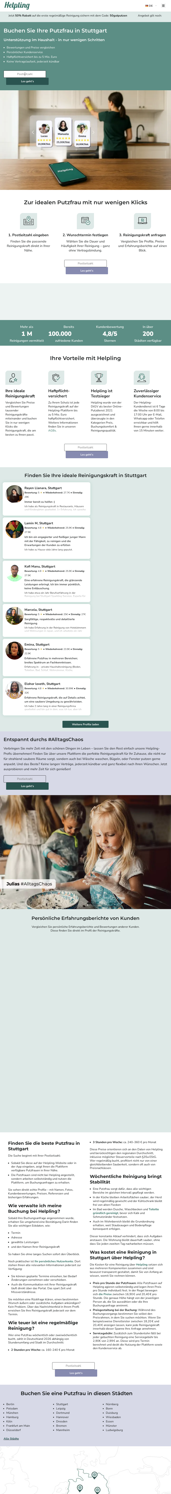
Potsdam (12, 1272)
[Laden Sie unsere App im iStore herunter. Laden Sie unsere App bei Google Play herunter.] (67, 1477)
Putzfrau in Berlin (66, 1433)
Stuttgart (62, 1268)
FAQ (7, 1462)
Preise (8, 1442)
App (7, 1445)
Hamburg (12, 1281)
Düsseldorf (13, 1293)
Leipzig (60, 1272)
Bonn (109, 1272)
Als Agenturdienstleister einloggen (128, 1433)
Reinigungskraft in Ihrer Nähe (72, 1462)
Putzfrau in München (68, 1439)
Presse (8, 1433)
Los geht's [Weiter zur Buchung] (69, 74)
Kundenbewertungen (15, 1436)
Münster (111, 1289)
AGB (7, 1452)
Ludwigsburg (114, 1293)
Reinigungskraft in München (72, 1455)
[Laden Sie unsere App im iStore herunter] (48, 1477)
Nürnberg (112, 1268)
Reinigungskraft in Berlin (70, 1452)
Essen (110, 1285)
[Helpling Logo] (17, 5)
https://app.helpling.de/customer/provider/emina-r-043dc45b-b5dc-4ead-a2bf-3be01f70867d (58, 596)
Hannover (62, 1281)
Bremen (61, 1289)
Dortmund (62, 1276)
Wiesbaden (113, 1281)
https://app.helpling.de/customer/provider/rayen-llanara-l (57, 495)
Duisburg (112, 1276)
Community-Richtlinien (16, 1449)
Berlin (10, 1268)
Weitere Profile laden (85, 602)
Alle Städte (11, 1302)
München (12, 1276)
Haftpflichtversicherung (16, 1458)
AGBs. (52, 416)
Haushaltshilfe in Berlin (69, 1442)
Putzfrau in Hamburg (68, 1436)
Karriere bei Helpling (15, 1439)
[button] (151, 6)
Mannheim (63, 1293)
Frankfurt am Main (18, 1289)
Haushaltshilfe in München (71, 1445)
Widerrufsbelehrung (15, 1455)
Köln (9, 1285)
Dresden (61, 1285)
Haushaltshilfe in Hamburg (71, 1449)
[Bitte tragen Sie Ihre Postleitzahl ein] (24, 74)
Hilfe (7, 1465)
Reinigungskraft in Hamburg (72, 1458)
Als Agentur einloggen (122, 1436)
